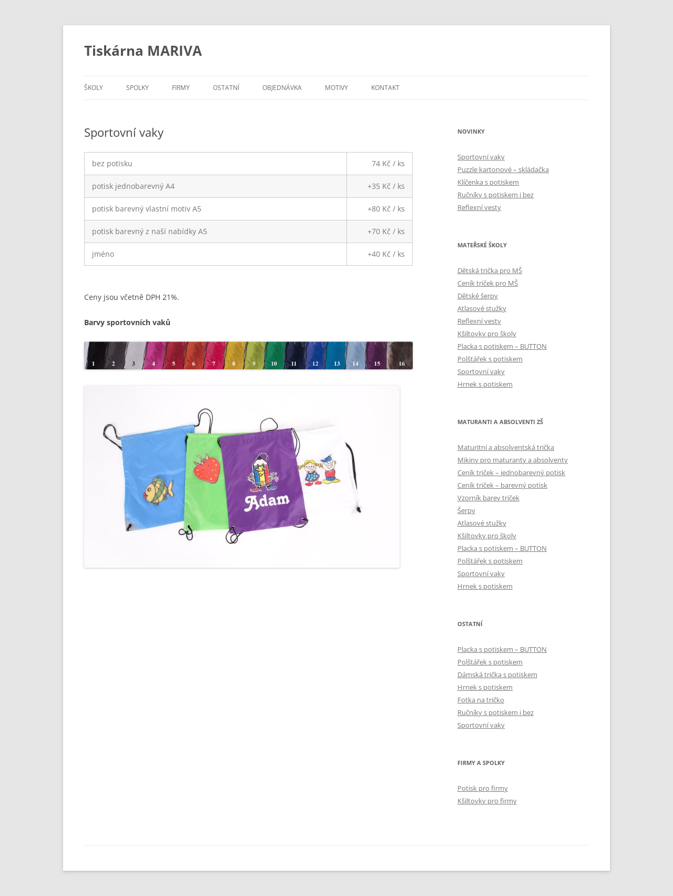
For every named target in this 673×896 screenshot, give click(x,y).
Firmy (181, 87)
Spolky (137, 87)
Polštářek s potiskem (490, 359)
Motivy (336, 87)
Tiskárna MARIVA (143, 50)
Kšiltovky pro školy (486, 333)
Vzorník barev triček (488, 497)
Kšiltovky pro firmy (487, 801)
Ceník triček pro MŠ (487, 283)
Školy (93, 87)
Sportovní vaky (481, 157)
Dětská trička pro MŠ (489, 270)
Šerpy (466, 510)
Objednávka (282, 87)
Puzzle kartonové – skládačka (503, 169)
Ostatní (226, 87)
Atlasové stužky (481, 308)
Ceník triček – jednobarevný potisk (511, 472)
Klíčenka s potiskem (488, 182)
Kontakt (385, 87)
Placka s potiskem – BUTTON (502, 346)
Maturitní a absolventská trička (505, 447)
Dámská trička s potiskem (497, 674)
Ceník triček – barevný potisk (502, 485)
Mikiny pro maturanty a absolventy (512, 460)
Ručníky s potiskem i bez (495, 194)
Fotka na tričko (480, 699)
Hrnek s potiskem (485, 384)
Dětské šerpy (477, 295)
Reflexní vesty (479, 207)
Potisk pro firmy (482, 788)
